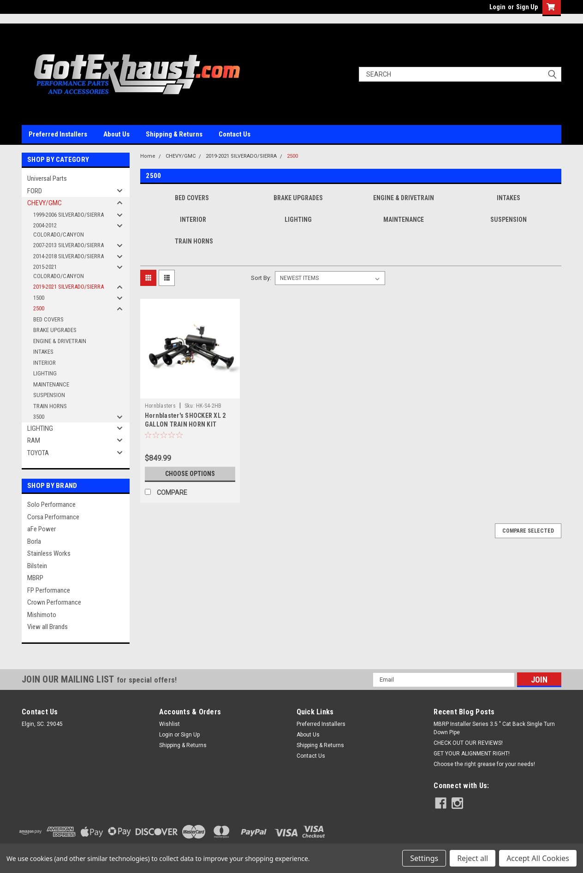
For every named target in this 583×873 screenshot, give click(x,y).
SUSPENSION (49, 395)
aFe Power (41, 529)
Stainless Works (49, 553)
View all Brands (47, 627)
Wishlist (169, 724)
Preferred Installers (58, 134)
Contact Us (234, 134)
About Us (116, 134)
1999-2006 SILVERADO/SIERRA (68, 214)
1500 (38, 297)
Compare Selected (528, 531)
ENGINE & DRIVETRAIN (59, 341)
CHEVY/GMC (44, 203)
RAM (33, 440)
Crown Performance (54, 602)
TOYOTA (38, 453)
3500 (38, 416)
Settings (424, 858)
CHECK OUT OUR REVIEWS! (468, 743)
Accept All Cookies (537, 858)
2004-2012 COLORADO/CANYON (58, 230)
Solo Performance (51, 504)
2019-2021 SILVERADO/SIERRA (68, 286)
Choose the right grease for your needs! (484, 764)
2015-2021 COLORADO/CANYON (58, 271)
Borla (34, 541)
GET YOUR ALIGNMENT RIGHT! (472, 753)
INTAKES (43, 351)
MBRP (35, 578)
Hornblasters (160, 406)
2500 (38, 308)
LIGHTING (45, 373)
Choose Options (190, 473)
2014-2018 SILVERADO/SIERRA (68, 256)
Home (147, 156)
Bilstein (37, 566)
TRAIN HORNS (50, 406)
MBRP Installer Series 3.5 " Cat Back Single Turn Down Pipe (494, 728)
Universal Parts (47, 178)
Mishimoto (41, 615)
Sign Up (527, 7)
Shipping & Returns (174, 134)
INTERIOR (44, 362)
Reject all (472, 858)
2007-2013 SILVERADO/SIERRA (68, 245)
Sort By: (261, 277)
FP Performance (48, 590)
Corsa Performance (53, 517)
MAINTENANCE (51, 384)
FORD (34, 191)
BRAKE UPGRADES (55, 330)
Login (497, 7)
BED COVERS (48, 319)
